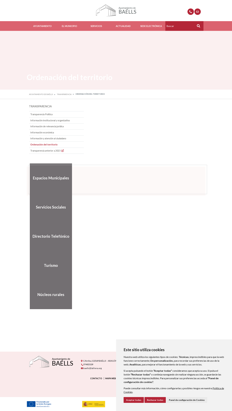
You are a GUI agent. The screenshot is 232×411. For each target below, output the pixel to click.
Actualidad (123, 26)
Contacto (96, 378)
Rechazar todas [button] (155, 400)
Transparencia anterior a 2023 (47, 150)
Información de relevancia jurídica (47, 126)
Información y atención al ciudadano (48, 138)
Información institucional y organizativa (50, 120)
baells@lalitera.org (91, 368)
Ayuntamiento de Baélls (41, 94)
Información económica (42, 132)
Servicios (96, 26)
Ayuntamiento (42, 26)
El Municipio (69, 26)
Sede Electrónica (151, 26)
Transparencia (64, 94)
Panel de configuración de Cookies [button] (187, 400)
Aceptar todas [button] (133, 400)
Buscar (197, 26)
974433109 (87, 364)
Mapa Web (110, 378)
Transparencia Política (41, 114)
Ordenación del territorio (44, 144)
